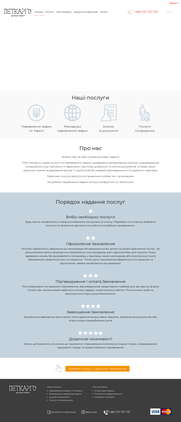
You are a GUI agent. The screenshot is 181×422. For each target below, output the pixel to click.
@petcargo (91, 412)
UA (168, 12)
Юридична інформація (86, 12)
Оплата (103, 12)
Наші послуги (54, 387)
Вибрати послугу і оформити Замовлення (97, 368)
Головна (39, 12)
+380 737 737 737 (146, 11)
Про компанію (99, 387)
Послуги (49, 12)
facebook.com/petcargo (64, 412)
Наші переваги (64, 12)
